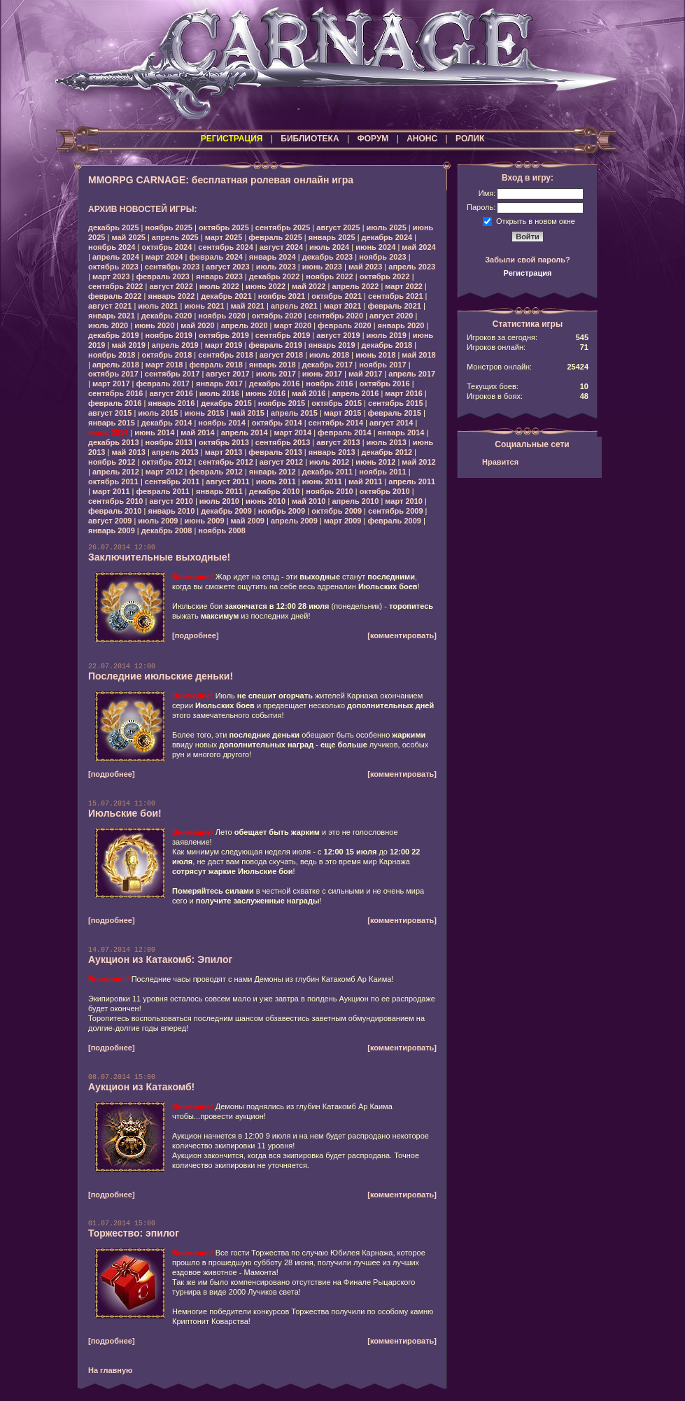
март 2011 (111, 491)
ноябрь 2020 (221, 315)
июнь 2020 (154, 325)
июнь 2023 (322, 266)
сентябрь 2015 (395, 403)
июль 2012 (329, 462)
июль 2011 (276, 481)
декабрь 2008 (166, 530)
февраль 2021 (394, 306)
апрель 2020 (244, 325)
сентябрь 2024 (225, 247)
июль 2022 (219, 286)
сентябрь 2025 (283, 227)
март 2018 (164, 364)
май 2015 (247, 413)
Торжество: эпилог (133, 1233)
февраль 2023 (163, 276)
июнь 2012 (375, 462)
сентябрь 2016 (115, 393)
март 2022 (404, 286)
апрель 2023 (411, 266)
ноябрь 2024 (111, 247)
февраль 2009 (394, 520)
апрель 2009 (294, 520)
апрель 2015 (294, 413)
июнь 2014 (154, 432)
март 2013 (224, 452)
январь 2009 (111, 530)
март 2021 (343, 306)
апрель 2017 (411, 373)
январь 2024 (272, 257)
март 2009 (343, 520)
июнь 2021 (204, 306)
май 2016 (308, 393)
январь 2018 (272, 364)
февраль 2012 (215, 471)
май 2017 (365, 373)
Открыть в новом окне (535, 220)
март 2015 (343, 413)
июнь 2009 (204, 520)
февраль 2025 (275, 237)
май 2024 (418, 247)
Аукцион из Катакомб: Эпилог (160, 959)
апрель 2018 (115, 364)
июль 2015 (158, 413)
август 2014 (391, 422)
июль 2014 (108, 432)
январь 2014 (401, 432)
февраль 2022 (114, 296)
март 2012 (164, 471)
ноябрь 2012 (111, 462)
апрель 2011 (411, 481)
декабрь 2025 (113, 227)
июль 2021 (158, 306)
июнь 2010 (265, 501)
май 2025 (128, 237)
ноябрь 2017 (382, 364)
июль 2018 (329, 355)
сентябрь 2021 (395, 296)
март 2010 (404, 501)
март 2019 (224, 345)
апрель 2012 (115, 471)
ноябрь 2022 (329, 276)
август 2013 (338, 442)
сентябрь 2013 (283, 442)
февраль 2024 (215, 257)
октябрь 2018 (166, 355)
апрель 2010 (355, 501)
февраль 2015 (394, 413)
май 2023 (365, 266)
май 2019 (128, 345)
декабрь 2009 (226, 511)
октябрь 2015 (336, 403)
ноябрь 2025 (169, 227)
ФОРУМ (372, 138)
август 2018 (281, 355)
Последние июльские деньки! (160, 676)
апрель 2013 (175, 452)
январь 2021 (111, 315)
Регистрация (528, 273)
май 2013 (128, 452)
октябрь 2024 (166, 247)
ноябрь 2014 (221, 422)
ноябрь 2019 (169, 335)
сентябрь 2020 (336, 315)
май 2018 (418, 355)
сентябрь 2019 (283, 335)
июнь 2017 (322, 373)
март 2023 (111, 276)
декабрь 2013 (113, 442)
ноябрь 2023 (382, 257)
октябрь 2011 (113, 481)
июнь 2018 (375, 355)
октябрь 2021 (336, 296)
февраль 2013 (275, 452)
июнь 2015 (204, 413)
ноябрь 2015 (281, 403)
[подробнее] (195, 635)
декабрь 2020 (166, 315)
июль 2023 (276, 266)
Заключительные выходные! (159, 557)
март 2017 (111, 383)
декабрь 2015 (226, 403)
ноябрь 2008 (221, 530)
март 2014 (293, 432)
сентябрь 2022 (115, 286)
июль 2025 (387, 227)
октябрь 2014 (277, 422)
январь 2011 (219, 491)
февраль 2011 (163, 491)
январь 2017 (219, 383)
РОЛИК (470, 138)
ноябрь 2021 (281, 296)
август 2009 (110, 520)
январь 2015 (111, 422)
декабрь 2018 (387, 345)
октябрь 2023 (113, 266)
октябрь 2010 (385, 491)
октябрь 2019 (224, 335)
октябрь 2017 (113, 373)
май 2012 (418, 462)
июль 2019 (387, 335)
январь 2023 (219, 276)
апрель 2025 (175, 237)
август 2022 (170, 286)
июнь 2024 (375, 247)
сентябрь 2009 (395, 511)
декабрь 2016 (274, 383)
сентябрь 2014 (336, 422)
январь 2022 (171, 296)
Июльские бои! (125, 813)
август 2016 (170, 393)
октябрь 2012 (166, 462)
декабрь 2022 (274, 276)
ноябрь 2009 (281, 511)
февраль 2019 (275, 345)
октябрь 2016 (385, 383)
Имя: (487, 193)
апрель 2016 (355, 393)
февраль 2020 (344, 325)
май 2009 (247, 520)
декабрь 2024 (387, 237)
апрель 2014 (244, 432)
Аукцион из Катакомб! (141, 1086)
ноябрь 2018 (111, 355)
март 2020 (293, 325)
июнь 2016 (265, 393)
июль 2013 (387, 442)
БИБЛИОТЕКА (310, 138)
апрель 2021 (294, 306)
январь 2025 (332, 237)
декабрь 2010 (274, 491)
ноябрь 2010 (329, 491)
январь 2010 (171, 511)
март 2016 (404, 393)
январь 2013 (332, 452)
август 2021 (110, 306)
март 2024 (164, 257)
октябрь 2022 (385, 276)
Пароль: (481, 207)
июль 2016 (219, 393)
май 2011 (365, 481)
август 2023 (227, 266)
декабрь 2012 (387, 452)
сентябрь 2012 (225, 462)
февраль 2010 (114, 511)
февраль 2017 (163, 383)
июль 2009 (158, 520)
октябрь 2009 (336, 511)
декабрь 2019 (113, 335)
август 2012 (281, 462)
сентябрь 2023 (172, 266)
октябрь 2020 (277, 315)
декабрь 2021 (226, 296)
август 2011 (227, 481)
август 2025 (338, 227)
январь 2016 (171, 403)
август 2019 (338, 335)
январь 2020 (401, 325)
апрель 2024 (115, 257)
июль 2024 (329, 247)
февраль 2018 (215, 364)
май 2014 (197, 432)
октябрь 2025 (224, 227)
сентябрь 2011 (172, 481)
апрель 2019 (175, 345)
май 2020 (197, 325)
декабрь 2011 (327, 471)
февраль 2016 (114, 403)
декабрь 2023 (327, 257)
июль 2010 (219, 501)
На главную (110, 1370)
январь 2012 (272, 471)
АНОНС (422, 138)
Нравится (500, 462)
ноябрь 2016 (329, 383)
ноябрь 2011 (382, 471)
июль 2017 (276, 373)
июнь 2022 (265, 286)
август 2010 (170, 501)
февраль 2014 (344, 432)
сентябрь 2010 (115, 501)
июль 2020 (108, 325)
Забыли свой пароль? (527, 259)
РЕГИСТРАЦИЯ (232, 138)
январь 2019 (332, 345)
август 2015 (110, 413)
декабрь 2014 (166, 422)
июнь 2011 (322, 481)
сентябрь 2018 (225, 355)
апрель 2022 (355, 286)
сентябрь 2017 (172, 373)
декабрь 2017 (327, 364)
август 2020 (391, 315)
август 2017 (227, 373)
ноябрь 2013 (169, 442)
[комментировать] (402, 635)
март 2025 (224, 237)
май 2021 (247, 306)
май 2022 (308, 286)
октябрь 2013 (224, 442)
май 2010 (308, 501)
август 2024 (281, 247)
